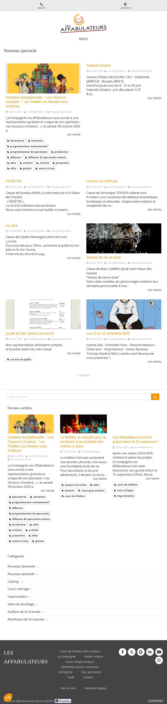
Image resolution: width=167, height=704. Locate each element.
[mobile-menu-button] (83, 39)
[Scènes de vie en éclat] (123, 238)
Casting (13, 581)
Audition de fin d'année (24, 612)
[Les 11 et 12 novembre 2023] (123, 314)
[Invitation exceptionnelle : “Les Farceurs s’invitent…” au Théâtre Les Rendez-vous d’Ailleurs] (43, 78)
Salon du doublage (21, 604)
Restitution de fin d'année (26, 619)
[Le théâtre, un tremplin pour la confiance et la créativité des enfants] (83, 423)
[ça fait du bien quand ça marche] (43, 314)
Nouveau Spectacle (21, 566)
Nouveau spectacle (21, 574)
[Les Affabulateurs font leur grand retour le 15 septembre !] (136, 423)
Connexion (155, 700)
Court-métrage (18, 589)
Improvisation (18, 596)
